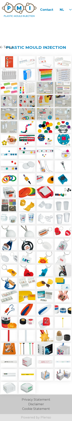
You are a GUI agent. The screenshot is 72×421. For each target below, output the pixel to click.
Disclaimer (36, 404)
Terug (6, 47)
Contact (46, 10)
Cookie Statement (36, 409)
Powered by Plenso (36, 417)
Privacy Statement (36, 399)
